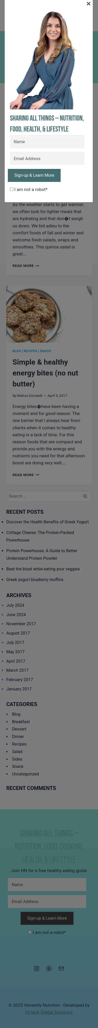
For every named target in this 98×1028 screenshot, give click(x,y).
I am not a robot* (29, 189)
